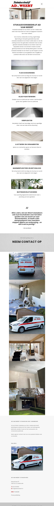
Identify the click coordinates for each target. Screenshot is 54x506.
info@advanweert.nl (17, 481)
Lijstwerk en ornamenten (27, 143)
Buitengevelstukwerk (27, 188)
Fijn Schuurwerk (27, 71)
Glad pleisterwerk (27, 95)
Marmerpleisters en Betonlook (27, 164)
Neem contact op (27, 236)
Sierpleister (27, 119)
